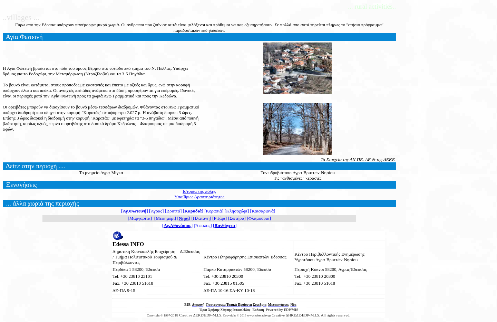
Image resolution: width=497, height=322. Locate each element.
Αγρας (156, 211)
